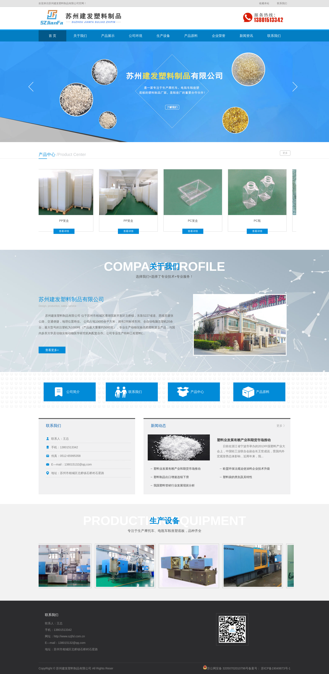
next (295, 88)
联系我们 (282, 3)
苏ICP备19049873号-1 (275, 668)
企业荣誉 (218, 36)
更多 (285, 153)
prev (33, 88)
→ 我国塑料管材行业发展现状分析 (172, 485)
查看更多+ (52, 350)
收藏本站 (264, 3)
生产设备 (163, 36)
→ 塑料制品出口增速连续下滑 (169, 477)
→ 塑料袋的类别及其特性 (235, 477)
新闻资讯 (246, 36)
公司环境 (135, 36)
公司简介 (73, 392)
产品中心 (197, 392)
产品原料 (191, 36)
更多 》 (281, 425)
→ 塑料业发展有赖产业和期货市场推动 (175, 468)
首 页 (52, 36)
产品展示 (108, 36)
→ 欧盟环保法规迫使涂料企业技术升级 (244, 468)
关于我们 (80, 36)
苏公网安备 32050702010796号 (225, 668)
